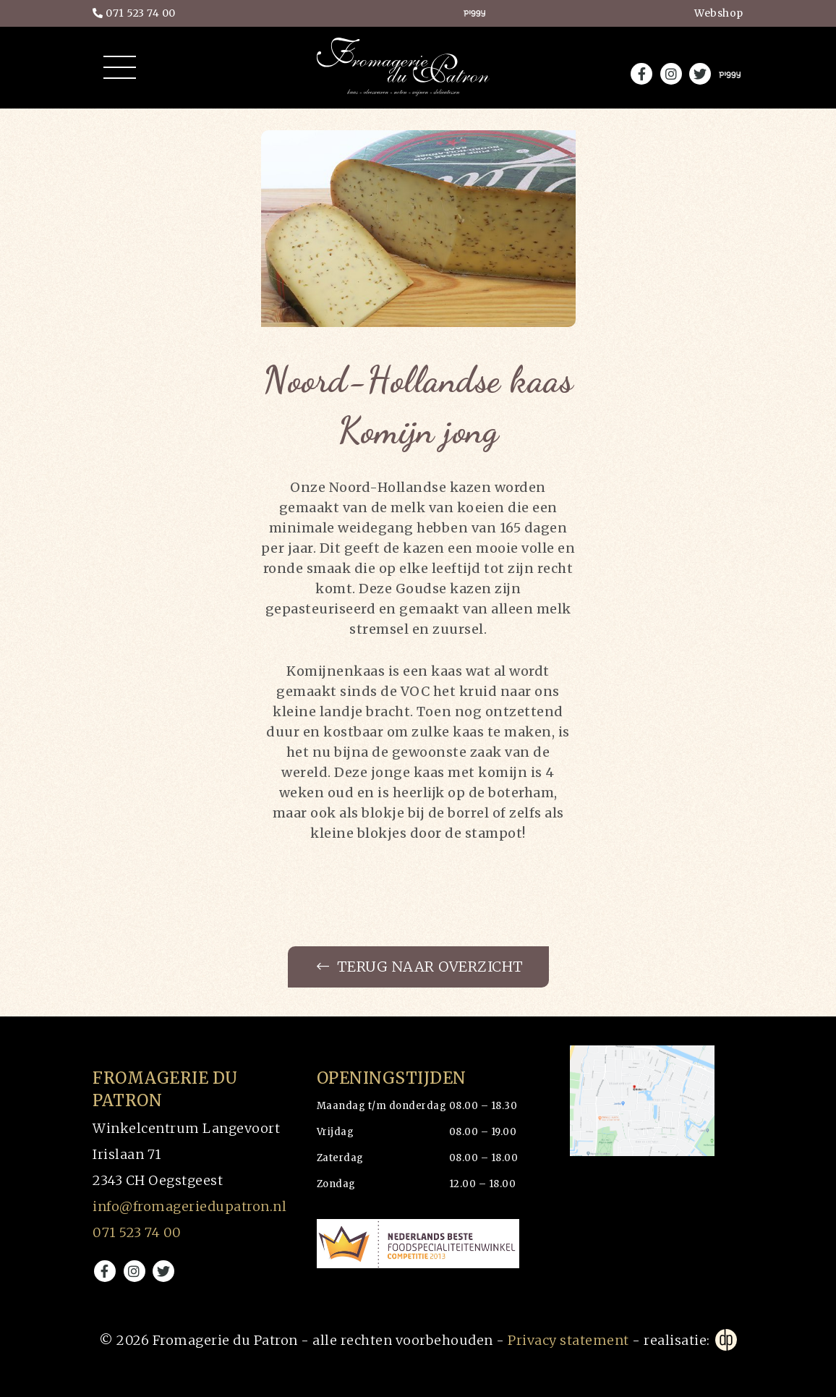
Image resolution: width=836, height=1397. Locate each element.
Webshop (718, 13)
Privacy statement (568, 1340)
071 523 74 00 (134, 14)
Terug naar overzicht (420, 967)
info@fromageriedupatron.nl (189, 1206)
